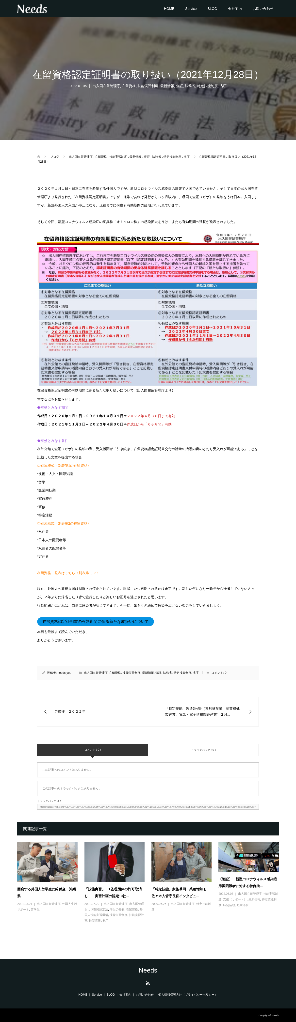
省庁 (223, 86)
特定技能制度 (207, 86)
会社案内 (235, 9)
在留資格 (129, 86)
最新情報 (167, 86)
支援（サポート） (235, 899)
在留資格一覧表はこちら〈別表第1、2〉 (68, 573)
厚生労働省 (117, 909)
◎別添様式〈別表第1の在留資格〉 (64, 466)
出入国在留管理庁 (106, 86)
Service (191, 9)
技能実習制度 (148, 86)
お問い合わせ (263, 9)
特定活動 (229, 905)
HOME (169, 9)
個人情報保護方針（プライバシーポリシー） (187, 994)
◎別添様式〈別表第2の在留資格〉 (64, 523)
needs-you (64, 673)
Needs (148, 970)
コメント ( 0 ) (92, 749)
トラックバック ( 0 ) (203, 749)
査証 (179, 86)
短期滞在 (242, 905)
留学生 (35, 909)
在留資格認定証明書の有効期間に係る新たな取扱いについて (95, 621)
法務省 (190, 86)
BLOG (212, 9)
